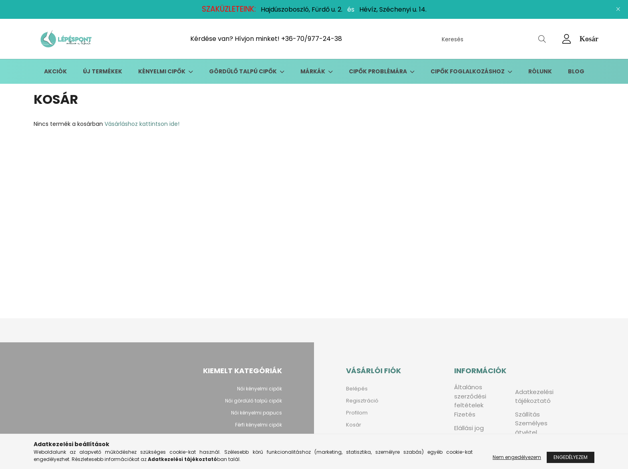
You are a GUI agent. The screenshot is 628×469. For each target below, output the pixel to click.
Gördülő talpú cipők (243, 71)
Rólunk (540, 71)
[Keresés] (494, 39)
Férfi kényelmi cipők (258, 424)
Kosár (353, 425)
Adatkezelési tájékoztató (534, 396)
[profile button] (567, 39)
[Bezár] (618, 9)
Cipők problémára (378, 71)
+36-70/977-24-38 (311, 38)
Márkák (313, 71)
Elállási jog (469, 428)
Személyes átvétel (531, 428)
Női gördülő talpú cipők (253, 400)
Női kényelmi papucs (256, 412)
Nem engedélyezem (517, 457)
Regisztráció (362, 400)
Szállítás (527, 414)
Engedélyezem (571, 457)
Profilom (357, 412)
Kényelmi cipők (162, 71)
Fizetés (464, 414)
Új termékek (102, 71)
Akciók (55, 71)
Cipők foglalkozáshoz (468, 71)
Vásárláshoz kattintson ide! (142, 124)
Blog (576, 71)
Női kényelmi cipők (259, 388)
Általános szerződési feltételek (470, 396)
